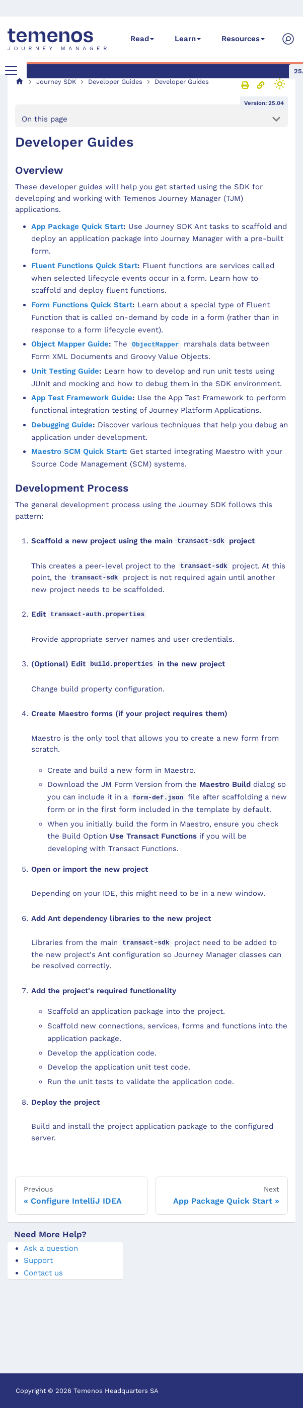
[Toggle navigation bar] (11, 70)
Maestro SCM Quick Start (78, 451)
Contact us (43, 1272)
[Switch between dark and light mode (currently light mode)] (280, 84)
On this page (44, 119)
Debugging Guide (62, 424)
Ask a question (51, 1248)
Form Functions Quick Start (81, 304)
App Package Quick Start (77, 226)
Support (38, 1260)
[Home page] (19, 81)
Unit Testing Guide (65, 371)
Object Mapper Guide (70, 343)
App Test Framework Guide (81, 397)
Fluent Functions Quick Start (84, 265)
